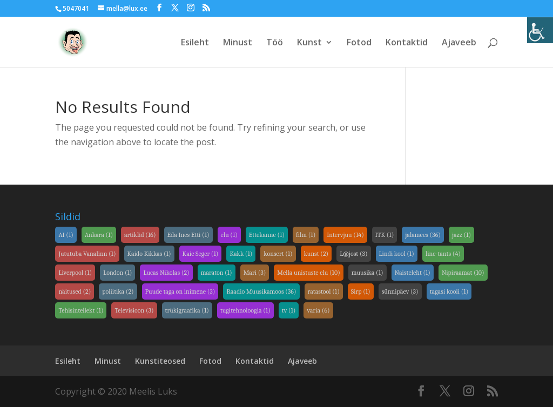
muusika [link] (367, 272)
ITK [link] (384, 235)
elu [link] (229, 235)
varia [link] (318, 310)
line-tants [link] (443, 253)
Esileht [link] (195, 43)
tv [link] (289, 310)
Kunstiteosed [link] (160, 361)
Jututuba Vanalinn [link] (87, 253)
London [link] (117, 272)
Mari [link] (255, 272)
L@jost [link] (353, 253)
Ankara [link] (99, 235)
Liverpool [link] (75, 272)
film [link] (305, 235)
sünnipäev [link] (400, 291)
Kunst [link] (309, 43)
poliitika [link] (117, 291)
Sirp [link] (360, 291)
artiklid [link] (140, 235)
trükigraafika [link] (187, 310)
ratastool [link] (324, 291)
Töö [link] (274, 43)
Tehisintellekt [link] (80, 310)
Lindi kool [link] (396, 253)
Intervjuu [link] (345, 235)
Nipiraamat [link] (463, 272)
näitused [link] (74, 291)
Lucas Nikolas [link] (166, 272)
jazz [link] (461, 235)
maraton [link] (216, 272)
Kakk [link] (241, 253)
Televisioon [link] (133, 310)
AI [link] (65, 235)
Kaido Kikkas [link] (149, 253)
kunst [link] (316, 253)
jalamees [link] (423, 235)
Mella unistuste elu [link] (308, 272)
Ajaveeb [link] (459, 43)
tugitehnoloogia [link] (245, 310)
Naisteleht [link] (412, 272)
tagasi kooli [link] (449, 291)
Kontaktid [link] (407, 43)
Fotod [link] (359, 43)
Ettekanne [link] (267, 235)
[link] (540, 30)
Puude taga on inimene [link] (180, 291)
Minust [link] (237, 43)
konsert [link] (278, 253)
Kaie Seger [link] (201, 253)
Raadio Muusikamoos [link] (261, 291)
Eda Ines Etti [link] (188, 235)
